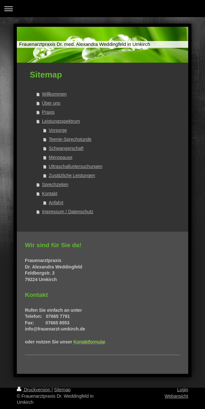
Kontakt (49, 193)
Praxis (48, 112)
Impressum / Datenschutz (67, 211)
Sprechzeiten (55, 184)
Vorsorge (58, 130)
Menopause (60, 157)
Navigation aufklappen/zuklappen (102, 9)
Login (182, 389)
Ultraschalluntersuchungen (75, 166)
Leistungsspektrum (61, 121)
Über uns (51, 103)
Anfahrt (56, 202)
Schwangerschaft (66, 148)
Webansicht (176, 396)
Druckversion (34, 389)
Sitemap (62, 389)
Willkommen (54, 94)
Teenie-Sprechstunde (70, 139)
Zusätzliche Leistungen (72, 175)
